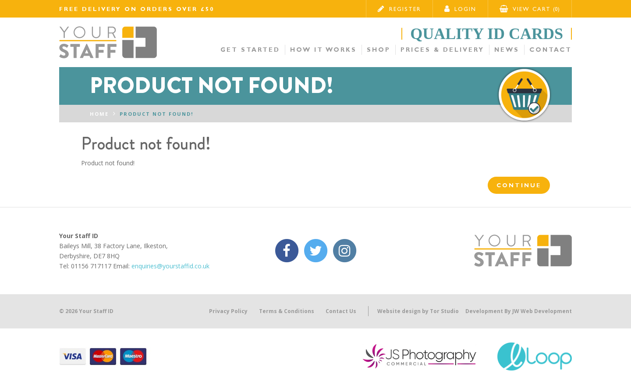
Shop (378, 49)
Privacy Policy (228, 311)
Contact (550, 49)
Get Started (250, 49)
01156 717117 (91, 266)
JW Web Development (542, 311)
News (506, 49)
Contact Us (341, 311)
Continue (518, 185)
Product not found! (156, 114)
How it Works (323, 49)
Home (99, 114)
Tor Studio (444, 311)
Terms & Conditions (286, 311)
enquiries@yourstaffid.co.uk (170, 266)
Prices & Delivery (442, 49)
